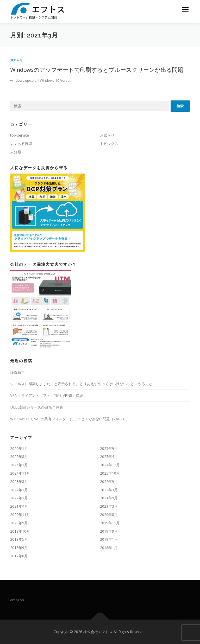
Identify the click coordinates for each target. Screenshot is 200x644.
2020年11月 (20, 514)
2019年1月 (109, 539)
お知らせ (16, 60)
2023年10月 (110, 473)
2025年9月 (109, 448)
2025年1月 (19, 464)
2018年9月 (19, 547)
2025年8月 (19, 456)
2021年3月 (109, 506)
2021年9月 (109, 497)
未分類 (15, 151)
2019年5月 (19, 539)
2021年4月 (19, 506)
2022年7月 (19, 489)
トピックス (109, 143)
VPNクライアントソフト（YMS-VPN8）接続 (46, 395)
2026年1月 (19, 448)
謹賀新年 (17, 372)
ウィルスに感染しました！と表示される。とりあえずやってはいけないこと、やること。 (83, 383)
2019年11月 (110, 522)
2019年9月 (109, 531)
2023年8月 (19, 481)
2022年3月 (109, 489)
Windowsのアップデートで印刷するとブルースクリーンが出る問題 (96, 69)
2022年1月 (19, 497)
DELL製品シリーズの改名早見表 (36, 407)
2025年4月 (109, 456)
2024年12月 (110, 464)
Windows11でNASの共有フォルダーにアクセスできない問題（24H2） (68, 418)
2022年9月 (109, 481)
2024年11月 (20, 473)
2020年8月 (109, 514)
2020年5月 (19, 522)
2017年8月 (19, 555)
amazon (17, 599)
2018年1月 (109, 547)
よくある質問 (21, 143)
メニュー (185, 9)
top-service (19, 135)
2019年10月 (20, 531)
